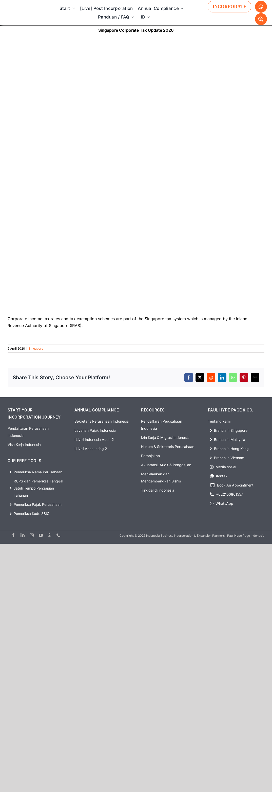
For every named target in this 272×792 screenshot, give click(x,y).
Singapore (36, 348)
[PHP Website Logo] (24, 8)
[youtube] (41, 535)
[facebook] (13, 535)
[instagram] (32, 535)
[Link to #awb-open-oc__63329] (261, 19)
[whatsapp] (49, 535)
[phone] (58, 535)
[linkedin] (23, 535)
